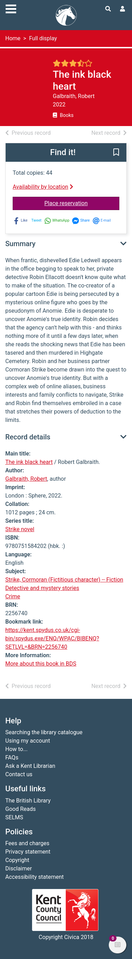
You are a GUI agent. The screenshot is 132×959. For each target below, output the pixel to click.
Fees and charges (27, 843)
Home (12, 38)
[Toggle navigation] (11, 8)
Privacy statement (27, 851)
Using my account (27, 740)
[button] (116, 153)
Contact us (18, 774)
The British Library (28, 800)
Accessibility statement (34, 877)
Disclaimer (18, 868)
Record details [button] (27, 437)
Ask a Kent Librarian (30, 766)
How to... (16, 749)
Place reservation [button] (81, 203)
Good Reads (20, 809)
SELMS (14, 817)
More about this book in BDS (40, 663)
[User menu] (122, 9)
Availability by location (43, 186)
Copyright (17, 860)
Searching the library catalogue (43, 732)
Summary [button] (20, 243)
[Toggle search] (108, 9)
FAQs (11, 757)
